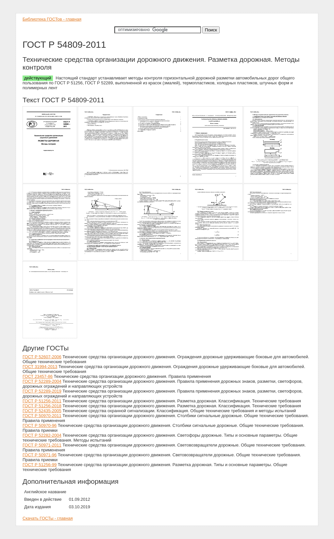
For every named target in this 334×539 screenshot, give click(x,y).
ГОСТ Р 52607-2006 (42, 356)
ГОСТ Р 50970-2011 (42, 415)
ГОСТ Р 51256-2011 (42, 400)
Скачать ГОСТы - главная (48, 518)
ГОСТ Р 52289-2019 (42, 391)
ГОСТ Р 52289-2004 (42, 381)
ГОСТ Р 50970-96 (40, 425)
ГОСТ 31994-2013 (40, 366)
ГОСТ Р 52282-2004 (42, 435)
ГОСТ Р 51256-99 (40, 464)
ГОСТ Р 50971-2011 (42, 445)
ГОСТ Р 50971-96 (40, 454)
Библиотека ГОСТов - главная (52, 19)
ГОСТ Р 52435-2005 (42, 410)
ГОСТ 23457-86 (38, 376)
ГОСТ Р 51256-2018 (42, 405)
